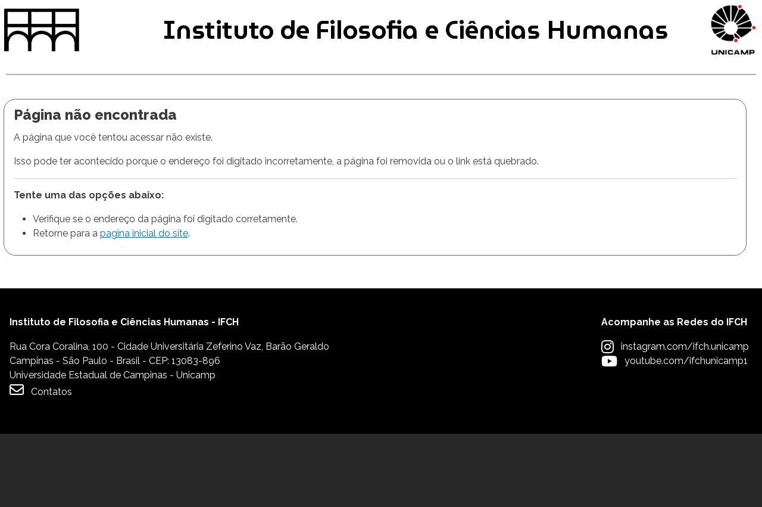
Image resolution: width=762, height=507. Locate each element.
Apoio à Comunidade (690, 130)
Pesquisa (370, 130)
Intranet (366, 18)
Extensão (513, 130)
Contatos (41, 463)
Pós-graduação (209, 130)
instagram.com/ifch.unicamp (685, 419)
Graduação (42, 130)
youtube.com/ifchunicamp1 (686, 434)
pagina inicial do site (144, 307)
